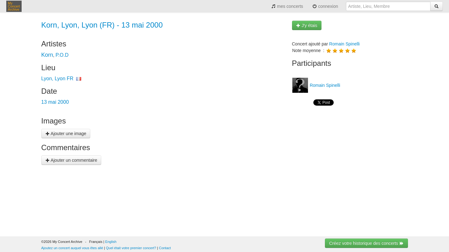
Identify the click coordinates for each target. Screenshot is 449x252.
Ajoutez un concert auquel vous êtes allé (72, 248)
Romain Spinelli (344, 43)
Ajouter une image (65, 133)
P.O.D (62, 55)
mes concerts (287, 6)
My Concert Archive (14, 6)
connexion (325, 6)
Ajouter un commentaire (71, 160)
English (111, 242)
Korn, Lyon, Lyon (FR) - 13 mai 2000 (102, 25)
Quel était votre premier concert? (131, 248)
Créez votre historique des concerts (366, 243)
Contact (165, 248)
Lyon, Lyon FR (57, 78)
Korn (47, 55)
